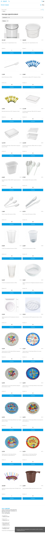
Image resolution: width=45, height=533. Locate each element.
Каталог (3, 11)
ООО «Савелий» (6, 508)
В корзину (12, 52)
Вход (43, 4)
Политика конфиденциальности (9, 530)
